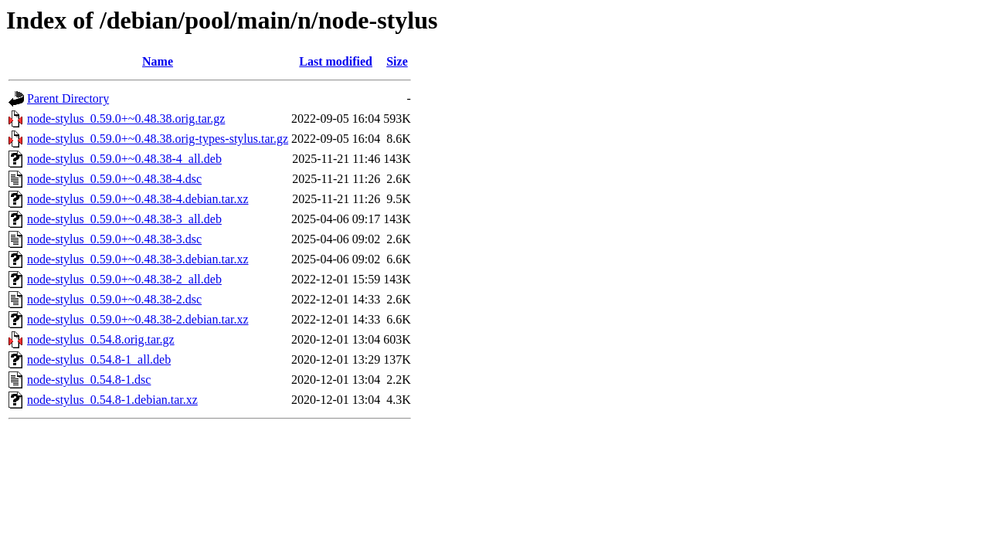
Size (397, 61)
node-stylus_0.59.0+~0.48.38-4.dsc (114, 178)
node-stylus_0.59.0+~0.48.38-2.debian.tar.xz (138, 319)
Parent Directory (68, 98)
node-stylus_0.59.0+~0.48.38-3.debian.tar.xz (138, 259)
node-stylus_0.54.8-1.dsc (89, 379)
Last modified (335, 61)
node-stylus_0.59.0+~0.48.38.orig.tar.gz (126, 118)
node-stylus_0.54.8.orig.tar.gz (101, 339)
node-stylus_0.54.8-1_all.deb (99, 359)
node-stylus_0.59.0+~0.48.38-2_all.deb (124, 279)
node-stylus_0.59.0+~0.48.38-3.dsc (114, 239)
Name (157, 61)
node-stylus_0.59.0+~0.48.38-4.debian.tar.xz (138, 198)
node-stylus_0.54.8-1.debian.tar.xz (112, 399)
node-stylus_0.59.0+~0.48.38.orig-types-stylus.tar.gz (157, 138)
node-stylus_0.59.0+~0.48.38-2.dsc (114, 299)
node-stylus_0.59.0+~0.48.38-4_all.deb (124, 158)
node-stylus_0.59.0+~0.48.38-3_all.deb (124, 218)
